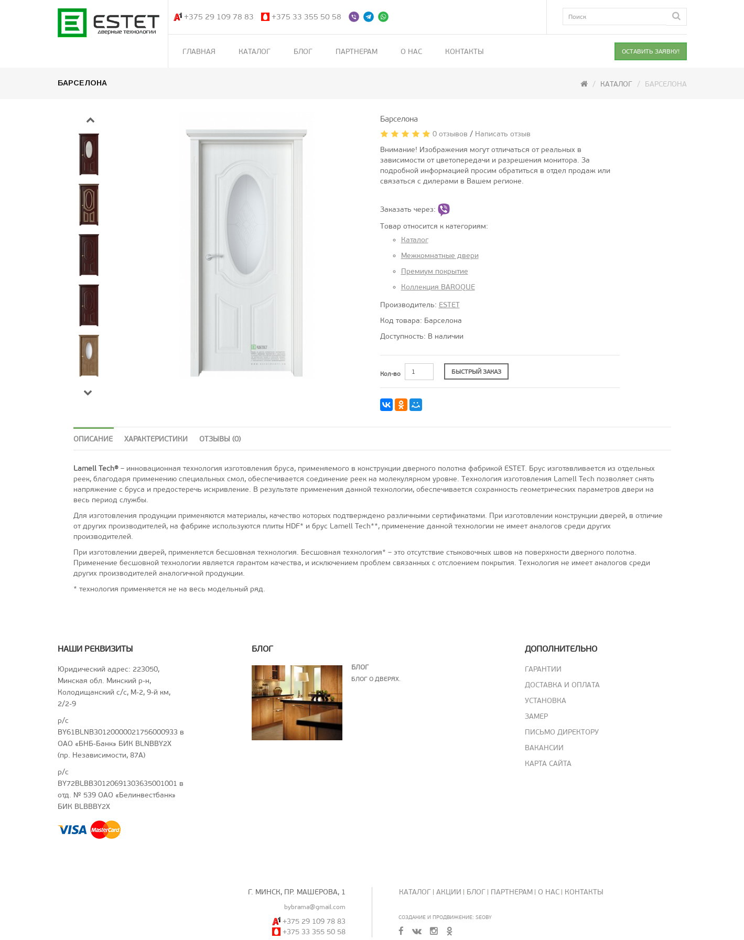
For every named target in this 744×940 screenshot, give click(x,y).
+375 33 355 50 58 (306, 16)
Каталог (255, 51)
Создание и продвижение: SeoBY (445, 917)
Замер (536, 716)
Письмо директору (562, 732)
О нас (411, 51)
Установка (545, 700)
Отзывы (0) (220, 439)
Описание (93, 439)
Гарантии (543, 669)
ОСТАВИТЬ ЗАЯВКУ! (651, 51)
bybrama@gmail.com (315, 907)
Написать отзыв (503, 133)
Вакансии (544, 747)
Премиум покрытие (434, 271)
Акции (448, 892)
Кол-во (390, 373)
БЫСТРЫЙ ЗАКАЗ (476, 371)
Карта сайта (548, 763)
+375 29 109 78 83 (219, 16)
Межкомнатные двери (440, 255)
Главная (198, 51)
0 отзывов (450, 133)
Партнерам (357, 51)
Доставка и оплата (562, 684)
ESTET (449, 304)
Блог (303, 51)
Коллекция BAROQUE (438, 287)
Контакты (464, 51)
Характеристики (156, 439)
